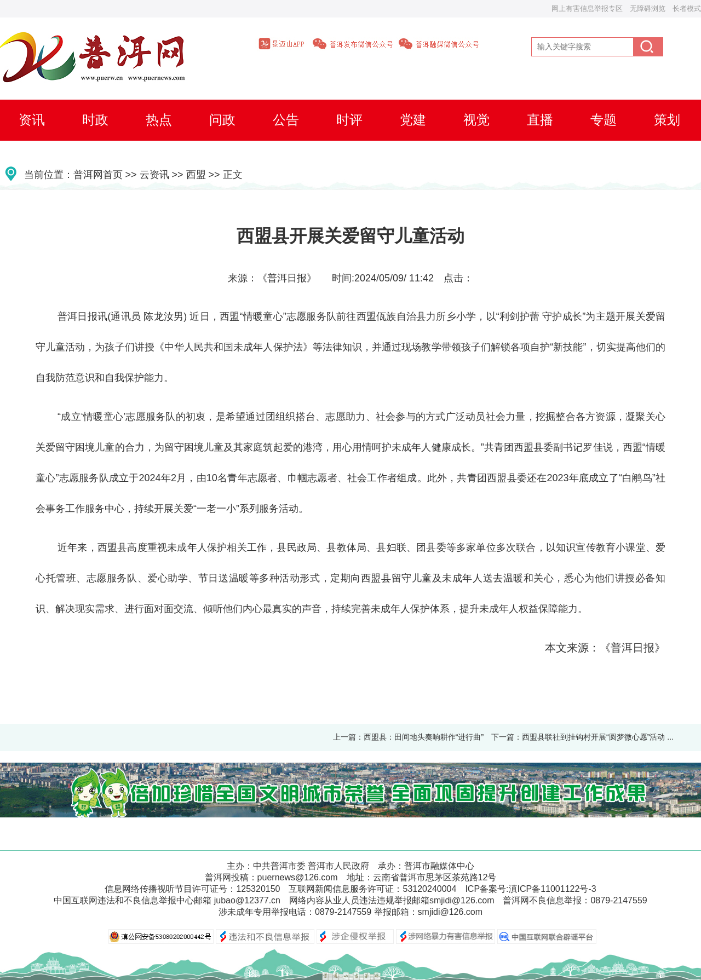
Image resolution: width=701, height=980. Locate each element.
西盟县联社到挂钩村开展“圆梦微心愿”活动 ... (598, 737)
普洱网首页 (98, 174)
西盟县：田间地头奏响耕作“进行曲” (424, 737)
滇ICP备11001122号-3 (552, 888)
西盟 (196, 174)
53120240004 (429, 888)
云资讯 (154, 174)
